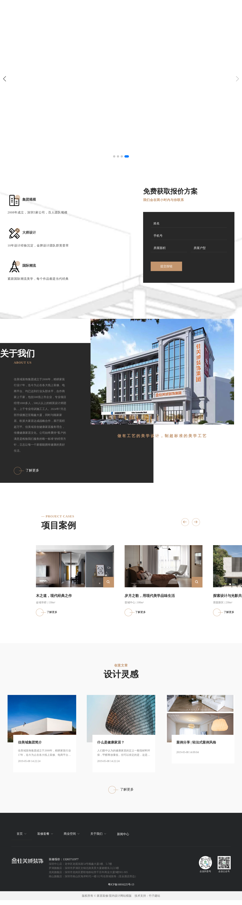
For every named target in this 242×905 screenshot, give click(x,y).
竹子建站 (154, 900)
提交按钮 (166, 266)
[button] (4, 78)
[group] (121, 80)
